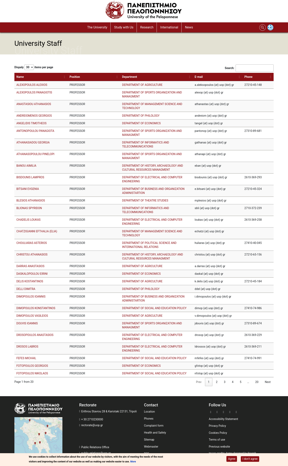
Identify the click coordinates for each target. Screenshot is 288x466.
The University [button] (97, 27)
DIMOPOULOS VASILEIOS (32, 315)
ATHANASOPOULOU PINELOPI (35, 154)
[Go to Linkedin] (236, 411)
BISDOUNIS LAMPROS (30, 177)
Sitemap (149, 439)
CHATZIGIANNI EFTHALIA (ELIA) (36, 231)
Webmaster (151, 446)
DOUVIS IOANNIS (27, 323)
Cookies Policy (218, 432)
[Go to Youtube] (224, 411)
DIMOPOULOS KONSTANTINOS (35, 308)
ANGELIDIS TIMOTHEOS (31, 123)
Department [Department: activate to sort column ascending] (129, 76)
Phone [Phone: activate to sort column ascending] (248, 76)
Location (149, 411)
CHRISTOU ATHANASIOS (31, 254)
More (133, 461)
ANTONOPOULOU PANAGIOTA (35, 130)
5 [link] (240, 382)
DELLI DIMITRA (25, 289)
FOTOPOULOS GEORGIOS (32, 365)
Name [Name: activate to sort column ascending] (20, 76)
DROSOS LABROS (27, 346)
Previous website (219, 446)
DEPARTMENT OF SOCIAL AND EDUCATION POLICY (154, 308)
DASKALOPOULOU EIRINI (32, 273)
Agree (231, 458)
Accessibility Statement (223, 419)
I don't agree (250, 458)
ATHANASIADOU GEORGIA (33, 142)
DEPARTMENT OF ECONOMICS (141, 123)
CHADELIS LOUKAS (28, 219)
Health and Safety (155, 432)
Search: (249, 68)
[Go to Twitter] (217, 411)
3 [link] (224, 382)
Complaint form (153, 425)
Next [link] (268, 382)
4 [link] (232, 382)
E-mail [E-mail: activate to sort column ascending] (199, 76)
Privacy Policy (217, 425)
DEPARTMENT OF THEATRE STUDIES (145, 200)
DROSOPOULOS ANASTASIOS (34, 335)
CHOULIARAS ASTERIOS (31, 243)
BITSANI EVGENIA (27, 188)
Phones (148, 418)
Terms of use (217, 439)
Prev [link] (199, 382)
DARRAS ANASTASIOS (30, 266)
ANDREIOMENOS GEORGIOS (34, 115)
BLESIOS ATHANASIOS (30, 200)
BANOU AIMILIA (26, 165)
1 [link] (209, 382)
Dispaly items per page (33, 67)
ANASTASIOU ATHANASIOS (33, 104)
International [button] (169, 27)
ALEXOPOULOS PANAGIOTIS (34, 92)
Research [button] (146, 27)
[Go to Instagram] (230, 411)
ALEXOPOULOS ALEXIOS (31, 84)
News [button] (189, 27)
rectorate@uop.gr (92, 425)
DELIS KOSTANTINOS (29, 281)
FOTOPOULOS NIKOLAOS (32, 373)
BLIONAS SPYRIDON (29, 208)
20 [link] (256, 382)
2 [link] (216, 382)
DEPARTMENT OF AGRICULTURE (142, 84)
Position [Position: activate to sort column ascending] (75, 76)
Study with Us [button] (123, 27)
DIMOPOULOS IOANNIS (30, 296)
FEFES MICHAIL (26, 358)
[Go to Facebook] (211, 411)
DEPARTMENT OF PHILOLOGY (140, 115)
